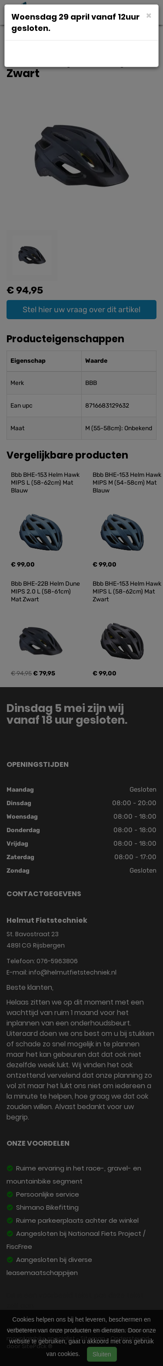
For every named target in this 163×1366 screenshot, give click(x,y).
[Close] (149, 15)
